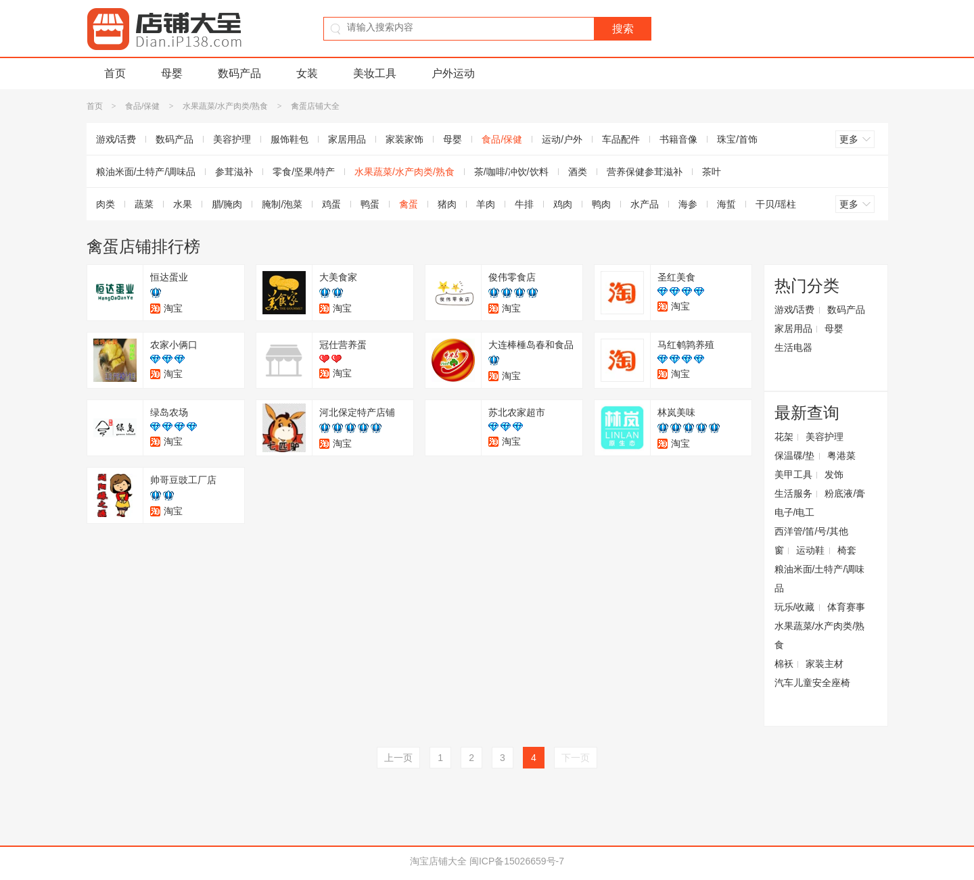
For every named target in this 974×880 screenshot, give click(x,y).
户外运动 (453, 73)
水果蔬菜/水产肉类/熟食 (226, 106)
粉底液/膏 (845, 493)
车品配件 (621, 139)
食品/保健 (142, 106)
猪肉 (447, 204)
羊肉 (485, 204)
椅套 (846, 550)
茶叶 (711, 171)
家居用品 (347, 139)
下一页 (575, 757)
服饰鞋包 (289, 139)
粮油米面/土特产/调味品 (146, 171)
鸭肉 (601, 204)
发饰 (834, 474)
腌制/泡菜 (282, 204)
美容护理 (232, 139)
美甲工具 (793, 474)
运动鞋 (810, 550)
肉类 (105, 204)
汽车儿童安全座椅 (812, 682)
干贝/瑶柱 (776, 204)
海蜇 (726, 204)
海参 (687, 204)
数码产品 (239, 73)
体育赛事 (846, 607)
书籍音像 (678, 139)
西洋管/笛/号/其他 (811, 531)
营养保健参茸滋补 (644, 171)
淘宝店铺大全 (438, 861)
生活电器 (793, 347)
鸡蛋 (331, 204)
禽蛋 (408, 204)
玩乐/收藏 (794, 607)
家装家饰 (404, 139)
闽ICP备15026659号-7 (516, 861)
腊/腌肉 (227, 204)
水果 (182, 204)
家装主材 (824, 663)
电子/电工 (794, 512)
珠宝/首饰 (737, 139)
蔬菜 (144, 204)
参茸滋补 (234, 171)
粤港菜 (841, 455)
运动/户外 (562, 139)
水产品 (644, 204)
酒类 (577, 171)
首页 (115, 73)
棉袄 (783, 663)
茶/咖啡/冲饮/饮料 (511, 171)
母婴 (172, 73)
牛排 (524, 204)
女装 (307, 73)
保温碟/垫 (794, 455)
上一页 (398, 757)
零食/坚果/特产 (304, 171)
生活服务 (793, 493)
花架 (783, 436)
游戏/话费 (116, 139)
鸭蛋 (370, 204)
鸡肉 (562, 204)
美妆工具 (374, 73)
